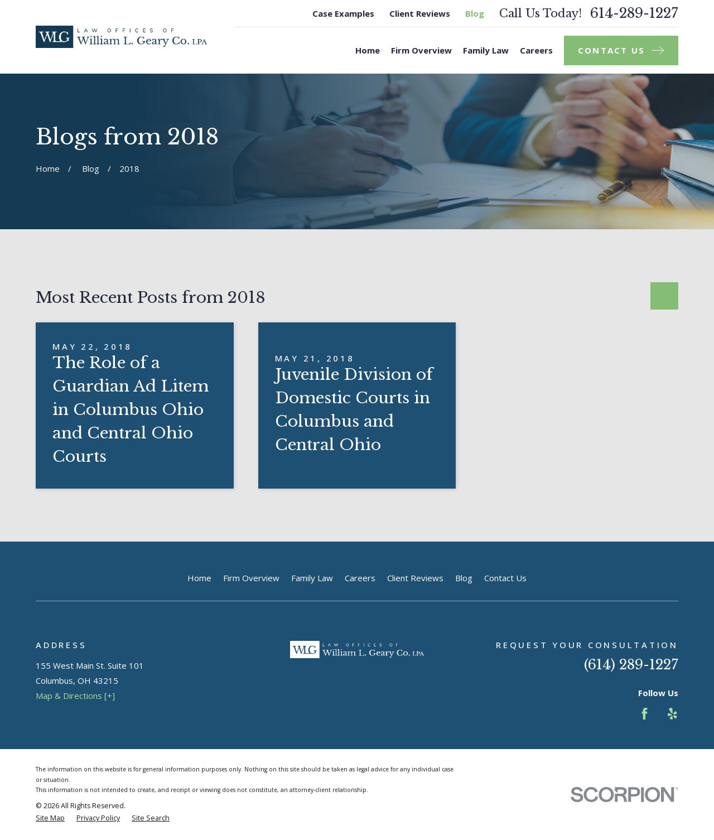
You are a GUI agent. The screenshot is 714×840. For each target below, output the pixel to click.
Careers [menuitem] (536, 50)
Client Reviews (419, 13)
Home (199, 577)
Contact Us (505, 577)
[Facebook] (644, 714)
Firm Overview (251, 577)
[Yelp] (672, 714)
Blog (474, 13)
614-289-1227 (634, 13)
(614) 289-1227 (631, 664)
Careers (360, 577)
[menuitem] (50, 818)
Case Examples (343, 13)
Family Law (312, 577)
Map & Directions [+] (75, 695)
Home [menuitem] (367, 50)
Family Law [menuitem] (486, 50)
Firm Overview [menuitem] (421, 50)
